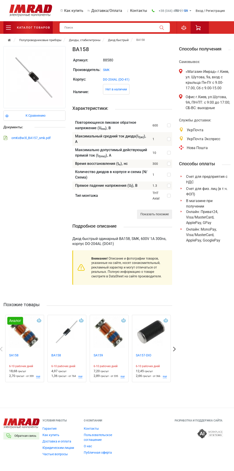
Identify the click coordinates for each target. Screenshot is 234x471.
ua (186, 10)
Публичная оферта (98, 452)
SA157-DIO (143, 355)
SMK (106, 70)
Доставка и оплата (56, 441)
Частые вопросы (55, 454)
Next (174, 349)
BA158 (56, 355)
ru (177, 10)
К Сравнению (35, 115)
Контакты (138, 10)
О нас (88, 446)
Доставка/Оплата (106, 10)
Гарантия (49, 428)
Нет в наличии (116, 89)
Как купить (73, 10)
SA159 (98, 355)
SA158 (13, 355)
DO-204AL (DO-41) (116, 79)
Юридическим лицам (58, 448)
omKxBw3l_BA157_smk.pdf (27, 138)
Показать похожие (154, 214)
